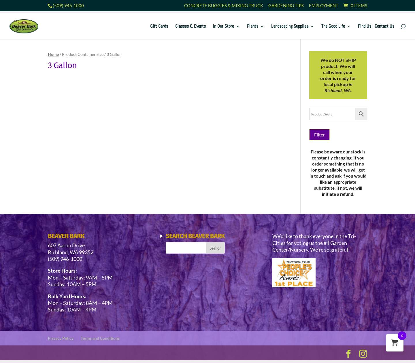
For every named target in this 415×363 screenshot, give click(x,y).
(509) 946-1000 (68, 5)
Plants (252, 26)
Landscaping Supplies (289, 26)
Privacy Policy (60, 338)
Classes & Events (190, 26)
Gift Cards (159, 26)
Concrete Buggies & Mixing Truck (223, 5)
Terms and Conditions (100, 338)
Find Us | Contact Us (376, 26)
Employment (323, 5)
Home (53, 54)
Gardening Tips (286, 5)
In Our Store (223, 26)
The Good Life (333, 26)
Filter (319, 134)
